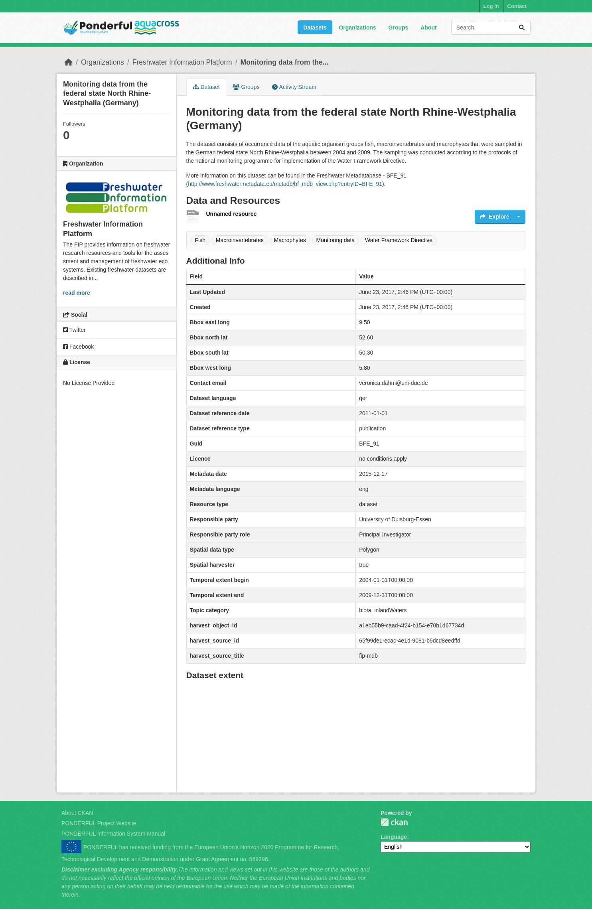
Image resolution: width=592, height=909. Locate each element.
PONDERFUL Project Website (98, 823)
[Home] (69, 62)
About (428, 27)
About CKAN (77, 813)
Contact (517, 6)
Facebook (78, 346)
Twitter (74, 330)
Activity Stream (294, 87)
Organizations (357, 27)
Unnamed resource (231, 214)
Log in (491, 6)
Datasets (314, 27)
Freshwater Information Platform (182, 62)
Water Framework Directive (398, 240)
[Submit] (522, 28)
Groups (398, 27)
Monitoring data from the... (285, 62)
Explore (494, 216)
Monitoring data (335, 240)
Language (394, 837)
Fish (200, 240)
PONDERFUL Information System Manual (113, 833)
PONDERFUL (394, 822)
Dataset (206, 87)
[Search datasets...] (491, 28)
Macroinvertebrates (240, 240)
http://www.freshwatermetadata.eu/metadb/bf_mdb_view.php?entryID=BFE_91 (285, 184)
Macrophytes (290, 240)
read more (76, 293)
